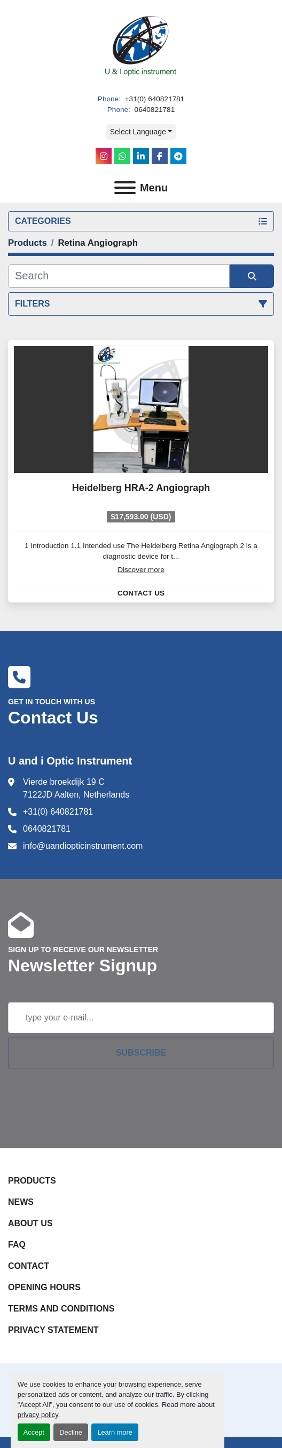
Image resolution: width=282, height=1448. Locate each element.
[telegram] (178, 156)
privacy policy (38, 1415)
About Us (30, 1223)
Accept (34, 1432)
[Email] (141, 1017)
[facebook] (160, 156)
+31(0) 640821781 (153, 99)
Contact (28, 1265)
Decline (70, 1432)
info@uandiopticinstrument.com (83, 845)
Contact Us (141, 593)
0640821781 (153, 110)
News (21, 1201)
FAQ (17, 1244)
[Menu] (125, 187)
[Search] (119, 276)
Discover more (141, 570)
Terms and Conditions (61, 1308)
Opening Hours (44, 1287)
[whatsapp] (122, 156)
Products (32, 1180)
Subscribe (141, 1052)
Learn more (114, 1432)
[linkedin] (141, 156)
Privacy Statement (53, 1329)
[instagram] (104, 156)
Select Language (138, 131)
